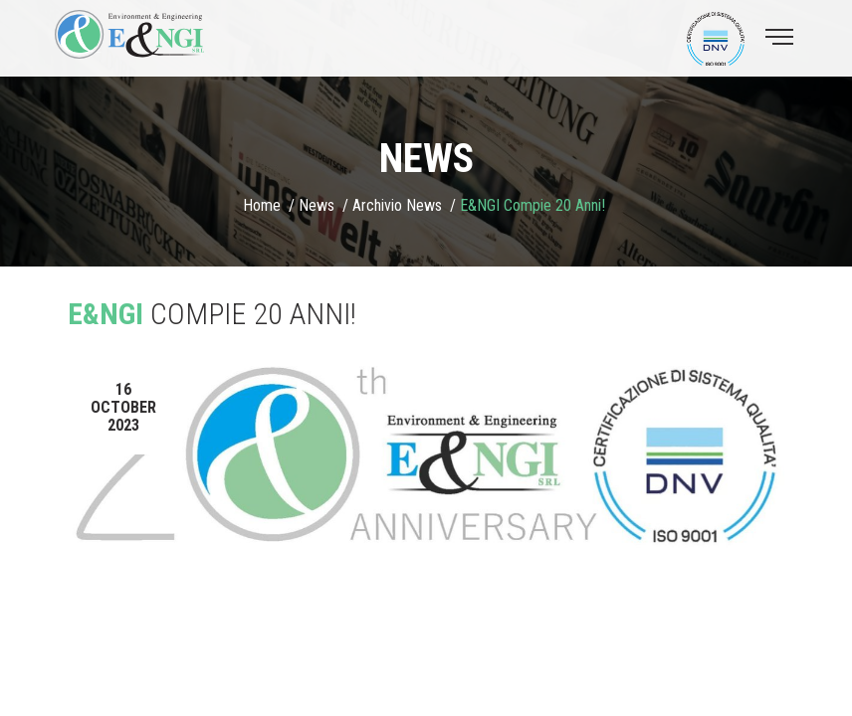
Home (262, 205)
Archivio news (397, 205)
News (316, 205)
